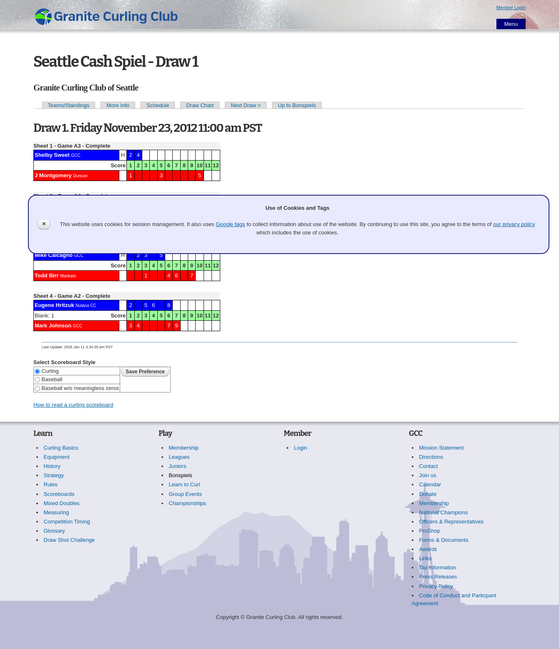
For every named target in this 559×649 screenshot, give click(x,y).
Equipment (57, 457)
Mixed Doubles (62, 503)
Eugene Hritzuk (54, 305)
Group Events (185, 494)
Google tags (230, 224)
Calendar (430, 484)
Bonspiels (180, 475)
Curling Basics (61, 448)
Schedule (157, 105)
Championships (187, 503)
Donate (428, 494)
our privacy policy (514, 224)
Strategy (54, 475)
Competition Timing (67, 521)
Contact (428, 466)
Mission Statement (441, 448)
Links (425, 558)
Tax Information (437, 567)
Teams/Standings (69, 105)
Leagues (179, 457)
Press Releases (438, 577)
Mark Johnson (53, 325)
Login (300, 448)
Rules (51, 484)
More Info (117, 105)
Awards (428, 549)
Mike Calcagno (54, 255)
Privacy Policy (436, 586)
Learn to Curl (184, 484)
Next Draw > (246, 105)
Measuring (56, 512)
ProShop (430, 531)
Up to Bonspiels (297, 105)
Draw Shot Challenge (69, 540)
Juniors (177, 466)
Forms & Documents (443, 540)
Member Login (511, 7)
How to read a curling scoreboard (73, 405)
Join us (427, 475)
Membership (184, 448)
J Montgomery (53, 175)
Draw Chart (200, 105)
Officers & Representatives (451, 521)
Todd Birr (47, 275)
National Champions (443, 512)
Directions (431, 457)
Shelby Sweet (52, 155)
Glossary (54, 531)
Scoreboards (59, 494)
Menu (511, 24)
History (52, 466)
